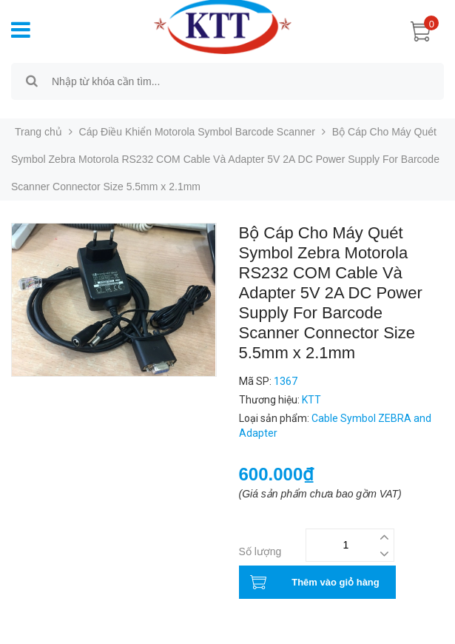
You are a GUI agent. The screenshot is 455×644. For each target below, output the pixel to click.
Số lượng (260, 551)
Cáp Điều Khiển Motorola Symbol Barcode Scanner (197, 132)
